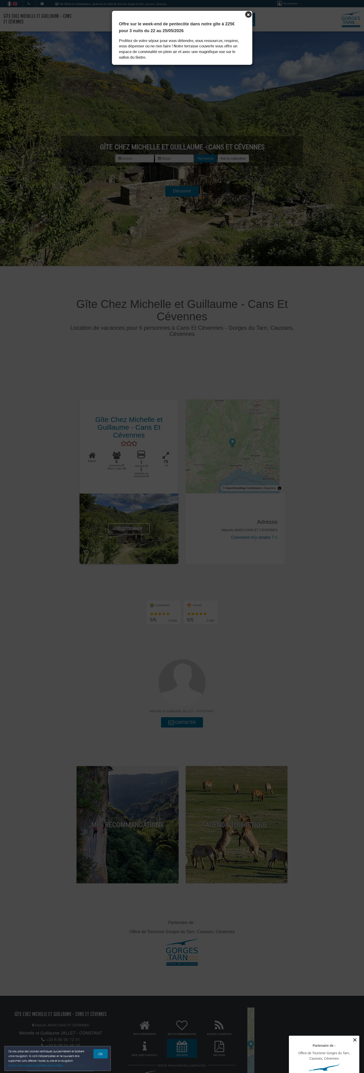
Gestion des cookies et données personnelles (35, 1065)
